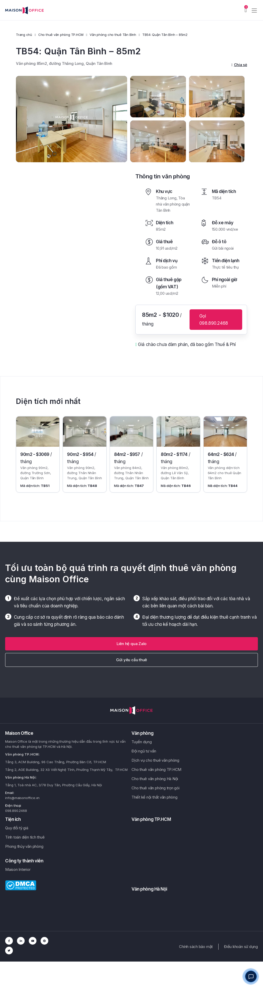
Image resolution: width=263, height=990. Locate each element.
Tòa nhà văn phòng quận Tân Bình (173, 204)
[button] (131, 643)
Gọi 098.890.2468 (213, 319)
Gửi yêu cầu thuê (131, 659)
